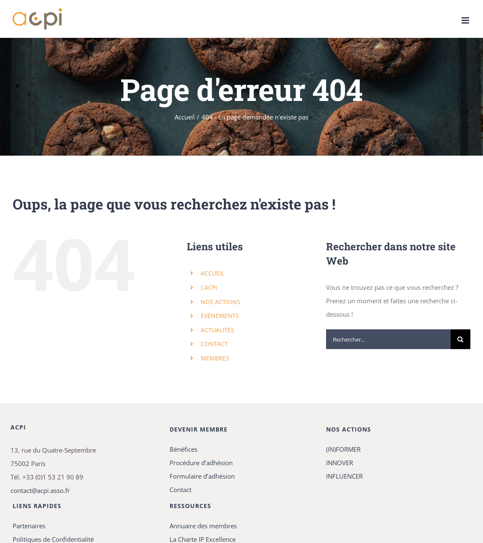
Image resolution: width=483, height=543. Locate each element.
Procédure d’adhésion (201, 462)
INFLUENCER (344, 476)
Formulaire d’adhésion (202, 476)
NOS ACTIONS (220, 302)
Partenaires (29, 526)
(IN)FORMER (343, 449)
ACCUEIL (212, 273)
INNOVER (339, 462)
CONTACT (214, 344)
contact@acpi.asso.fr (40, 490)
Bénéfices (183, 449)
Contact (180, 489)
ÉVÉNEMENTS (220, 316)
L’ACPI (209, 287)
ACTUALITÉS (217, 330)
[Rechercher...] (388, 339)
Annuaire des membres (203, 526)
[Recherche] (460, 339)
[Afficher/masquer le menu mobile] (466, 20)
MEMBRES (215, 358)
